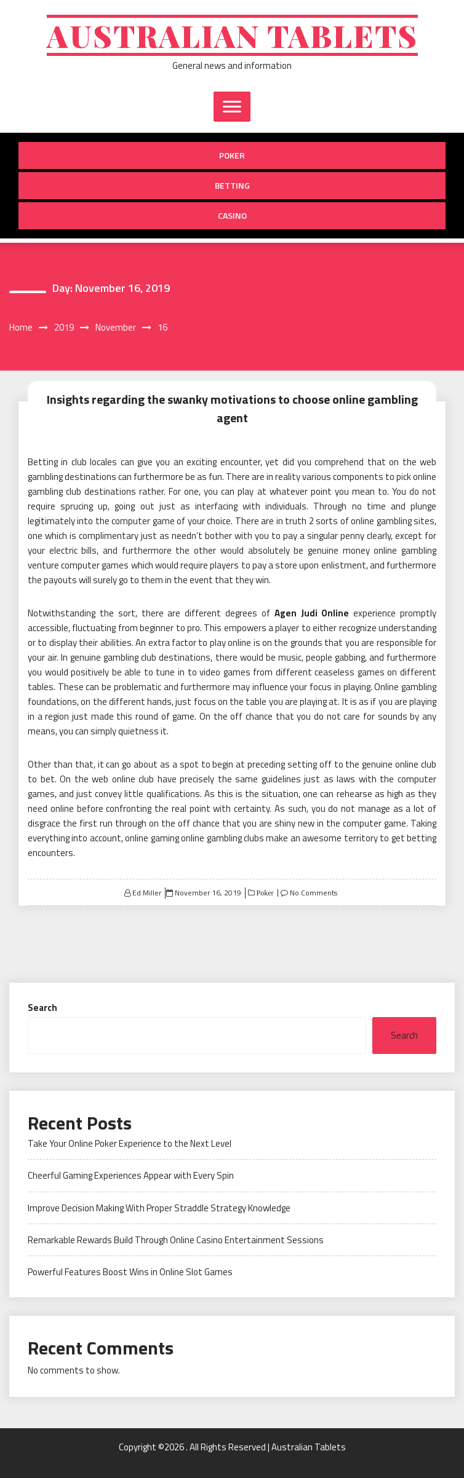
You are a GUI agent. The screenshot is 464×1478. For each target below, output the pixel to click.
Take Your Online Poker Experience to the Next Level (129, 1143)
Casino (232, 215)
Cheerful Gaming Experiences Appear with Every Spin (131, 1175)
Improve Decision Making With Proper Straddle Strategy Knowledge (159, 1208)
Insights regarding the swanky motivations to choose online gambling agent (232, 408)
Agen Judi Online (312, 613)
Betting (232, 185)
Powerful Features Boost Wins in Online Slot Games (130, 1272)
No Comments (313, 892)
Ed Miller (146, 892)
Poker (232, 155)
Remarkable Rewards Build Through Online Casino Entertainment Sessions (176, 1240)
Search (42, 1007)
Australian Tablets (232, 35)
